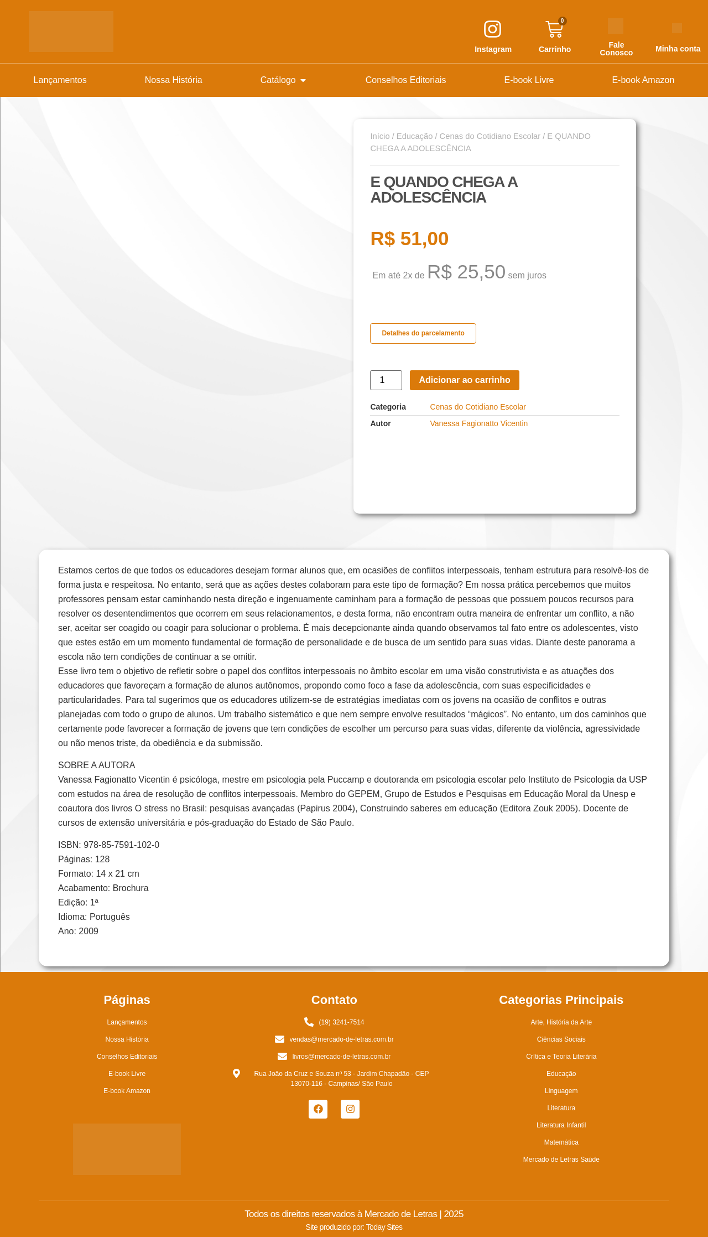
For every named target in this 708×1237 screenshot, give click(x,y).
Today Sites (384, 1227)
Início (379, 136)
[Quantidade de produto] (386, 380)
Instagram (493, 49)
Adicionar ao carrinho (464, 380)
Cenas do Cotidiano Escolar (490, 136)
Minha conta (678, 48)
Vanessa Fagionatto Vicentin (479, 423)
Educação (415, 136)
